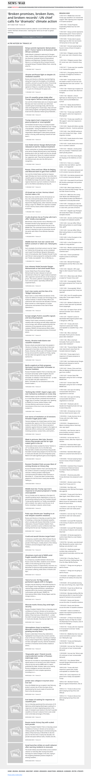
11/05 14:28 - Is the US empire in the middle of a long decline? (70, 238)
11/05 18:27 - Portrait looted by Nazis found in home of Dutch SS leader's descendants (70, 48)
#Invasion (46, 7)
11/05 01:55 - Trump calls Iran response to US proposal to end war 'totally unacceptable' (71, 629)
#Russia (21, 7)
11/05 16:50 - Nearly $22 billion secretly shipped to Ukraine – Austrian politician (71, 127)
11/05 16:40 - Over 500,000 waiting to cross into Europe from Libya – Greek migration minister (70, 133)
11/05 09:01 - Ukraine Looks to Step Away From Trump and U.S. (70, 483)
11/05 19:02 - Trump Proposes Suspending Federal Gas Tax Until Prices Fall (69, 26)
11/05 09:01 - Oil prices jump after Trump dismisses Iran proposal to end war (70, 477)
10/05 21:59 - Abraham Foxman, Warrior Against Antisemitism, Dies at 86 (70, 683)
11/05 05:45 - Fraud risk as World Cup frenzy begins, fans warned (70, 589)
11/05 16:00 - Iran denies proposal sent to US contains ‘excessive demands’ (71, 171)
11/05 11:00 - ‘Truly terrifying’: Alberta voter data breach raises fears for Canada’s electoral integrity (70, 349)
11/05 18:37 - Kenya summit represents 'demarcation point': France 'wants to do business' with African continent (71, 34)
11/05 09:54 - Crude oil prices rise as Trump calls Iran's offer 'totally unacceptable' (70, 418)
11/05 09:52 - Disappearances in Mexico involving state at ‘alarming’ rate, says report (70, 425)
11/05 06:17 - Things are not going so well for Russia (70, 566)
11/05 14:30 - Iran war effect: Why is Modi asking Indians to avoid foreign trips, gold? (70, 225)
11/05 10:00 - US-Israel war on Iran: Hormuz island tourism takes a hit (70, 412)
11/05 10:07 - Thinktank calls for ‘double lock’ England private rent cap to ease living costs (70, 406)
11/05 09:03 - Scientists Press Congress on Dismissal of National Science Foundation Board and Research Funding (71, 469)
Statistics (15, 7)
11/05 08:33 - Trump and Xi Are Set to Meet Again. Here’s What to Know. (70, 495)
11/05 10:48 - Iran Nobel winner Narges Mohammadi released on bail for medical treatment (71, 363)
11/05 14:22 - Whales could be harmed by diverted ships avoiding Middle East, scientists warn (71, 249)
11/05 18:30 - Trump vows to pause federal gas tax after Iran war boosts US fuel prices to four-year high (70, 41)
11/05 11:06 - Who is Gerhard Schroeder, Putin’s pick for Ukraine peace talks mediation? (69, 335)
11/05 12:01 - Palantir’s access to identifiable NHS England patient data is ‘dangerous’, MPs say (70, 318)
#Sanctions (54, 7)
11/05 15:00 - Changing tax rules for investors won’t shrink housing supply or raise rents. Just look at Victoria (70, 205)
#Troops (80, 7)
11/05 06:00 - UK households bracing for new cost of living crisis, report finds (71, 584)
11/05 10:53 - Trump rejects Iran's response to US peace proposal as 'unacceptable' (69, 356)
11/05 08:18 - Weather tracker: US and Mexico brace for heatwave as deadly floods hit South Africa (70, 501)
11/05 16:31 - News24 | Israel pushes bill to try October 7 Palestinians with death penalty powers (70, 151)
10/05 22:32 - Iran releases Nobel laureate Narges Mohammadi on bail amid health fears (70, 662)
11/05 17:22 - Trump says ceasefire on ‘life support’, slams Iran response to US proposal (70, 114)
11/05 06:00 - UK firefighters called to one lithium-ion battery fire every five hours (70, 578)
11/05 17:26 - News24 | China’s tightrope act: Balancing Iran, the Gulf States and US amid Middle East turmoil (70, 98)
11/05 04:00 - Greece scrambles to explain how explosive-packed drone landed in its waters (70, 612)
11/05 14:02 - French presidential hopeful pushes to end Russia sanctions (69, 256)
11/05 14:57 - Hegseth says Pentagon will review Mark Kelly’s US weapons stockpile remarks (70, 213)
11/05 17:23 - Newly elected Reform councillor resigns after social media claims (70, 107)
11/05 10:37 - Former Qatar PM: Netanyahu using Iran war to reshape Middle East (70, 377)
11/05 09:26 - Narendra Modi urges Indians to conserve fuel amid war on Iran (70, 446)
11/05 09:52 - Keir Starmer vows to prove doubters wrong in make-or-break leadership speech (69, 432)
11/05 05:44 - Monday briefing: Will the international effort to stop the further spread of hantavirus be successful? (71, 595)
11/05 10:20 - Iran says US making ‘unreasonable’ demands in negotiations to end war (69, 391)
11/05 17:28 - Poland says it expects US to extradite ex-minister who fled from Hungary (71, 90)
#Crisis (40, 7)
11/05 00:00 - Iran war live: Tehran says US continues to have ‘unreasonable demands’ (71, 648)
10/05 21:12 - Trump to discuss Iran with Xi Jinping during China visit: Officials (70, 691)
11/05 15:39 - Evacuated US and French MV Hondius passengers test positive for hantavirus (71, 182)
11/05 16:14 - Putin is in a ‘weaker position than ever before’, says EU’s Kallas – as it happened (70, 165)
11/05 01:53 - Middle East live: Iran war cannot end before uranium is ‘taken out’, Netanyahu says (71, 636)
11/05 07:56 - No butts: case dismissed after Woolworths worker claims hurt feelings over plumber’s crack (71, 544)
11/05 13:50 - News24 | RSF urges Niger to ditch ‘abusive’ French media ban (70, 271)
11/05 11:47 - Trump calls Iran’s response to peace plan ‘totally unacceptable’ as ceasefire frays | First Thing (70, 327)
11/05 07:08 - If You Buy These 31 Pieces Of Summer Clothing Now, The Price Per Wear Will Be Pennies (70, 560)
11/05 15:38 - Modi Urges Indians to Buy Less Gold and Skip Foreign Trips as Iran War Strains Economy (71, 189)
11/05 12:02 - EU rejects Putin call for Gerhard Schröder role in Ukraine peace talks (70, 311)
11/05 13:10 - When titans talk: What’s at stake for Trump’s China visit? (70, 277)
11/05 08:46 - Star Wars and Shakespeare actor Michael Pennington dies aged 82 (71, 489)
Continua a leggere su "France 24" (32, 37)
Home (10, 7)
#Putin (74, 7)
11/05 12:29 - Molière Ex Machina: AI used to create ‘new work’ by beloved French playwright (70, 304)
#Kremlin (62, 7)
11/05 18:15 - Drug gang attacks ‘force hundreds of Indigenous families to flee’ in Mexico (70, 74)
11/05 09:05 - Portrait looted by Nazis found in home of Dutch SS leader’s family (70, 461)
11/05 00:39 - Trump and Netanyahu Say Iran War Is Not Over (70, 642)
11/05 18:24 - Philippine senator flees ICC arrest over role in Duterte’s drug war (70, 55)
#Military (34, 7)
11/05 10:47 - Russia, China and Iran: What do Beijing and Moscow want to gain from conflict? (70, 370)
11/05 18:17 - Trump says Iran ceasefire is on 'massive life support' (71, 68)
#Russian (27, 7)
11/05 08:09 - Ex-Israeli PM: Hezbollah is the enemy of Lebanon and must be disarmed (70, 523)
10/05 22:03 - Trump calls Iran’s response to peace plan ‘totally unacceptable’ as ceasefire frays (68, 669)
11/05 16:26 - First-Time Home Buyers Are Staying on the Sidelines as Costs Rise (70, 158)
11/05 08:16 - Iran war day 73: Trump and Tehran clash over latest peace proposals (70, 508)
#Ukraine (69, 7)
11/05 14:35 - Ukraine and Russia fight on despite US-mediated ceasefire (70, 219)
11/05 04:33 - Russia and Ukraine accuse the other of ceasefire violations (71, 601)
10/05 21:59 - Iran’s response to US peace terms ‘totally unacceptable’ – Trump (70, 676)
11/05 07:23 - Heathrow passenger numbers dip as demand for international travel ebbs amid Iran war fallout (71, 552)
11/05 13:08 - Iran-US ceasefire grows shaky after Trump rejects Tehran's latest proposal (70, 297)
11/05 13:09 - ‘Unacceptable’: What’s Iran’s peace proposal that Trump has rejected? (70, 283)
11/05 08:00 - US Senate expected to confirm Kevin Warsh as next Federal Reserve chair (70, 537)
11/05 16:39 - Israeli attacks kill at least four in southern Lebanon (71, 139)
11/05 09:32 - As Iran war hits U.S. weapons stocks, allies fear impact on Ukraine (70, 439)
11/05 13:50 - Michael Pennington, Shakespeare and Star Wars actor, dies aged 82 (70, 264)
